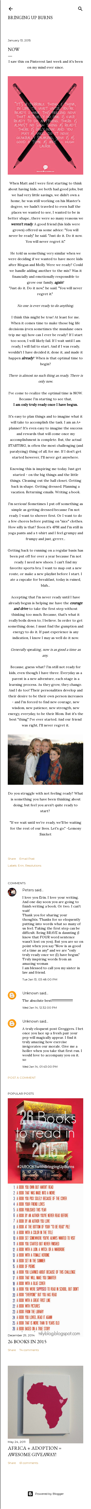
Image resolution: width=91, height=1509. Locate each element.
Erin (21, 865)
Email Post (27, 858)
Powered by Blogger (45, 1494)
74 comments (29, 1350)
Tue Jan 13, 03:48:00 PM (39, 979)
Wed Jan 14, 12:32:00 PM (39, 1007)
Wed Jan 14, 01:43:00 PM (40, 1066)
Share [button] (12, 858)
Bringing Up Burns (30, 17)
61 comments (28, 1463)
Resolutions (33, 865)
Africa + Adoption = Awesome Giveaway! (34, 1451)
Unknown (30, 993)
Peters (28, 890)
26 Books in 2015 (27, 1341)
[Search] (80, 7)
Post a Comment (22, 1077)
